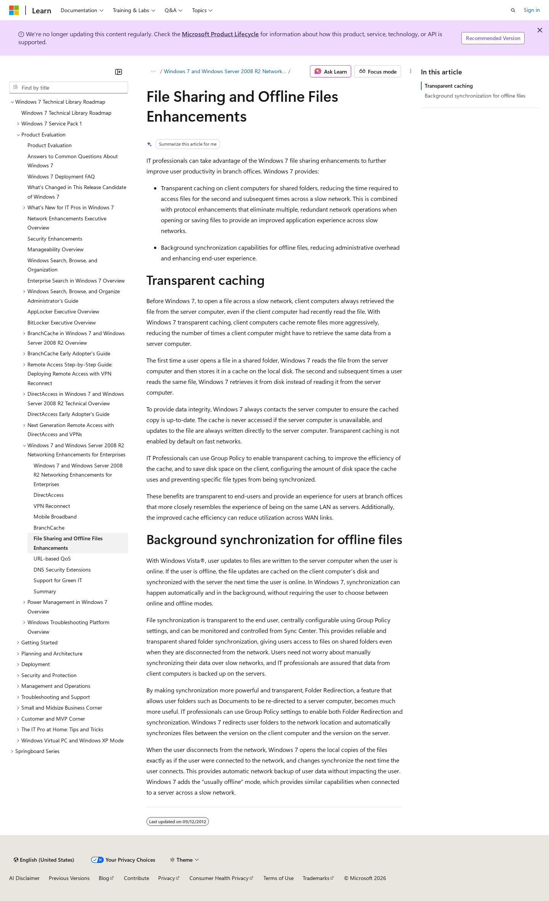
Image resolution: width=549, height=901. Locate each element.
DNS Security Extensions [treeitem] (62, 569)
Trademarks (316, 878)
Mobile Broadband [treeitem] (55, 516)
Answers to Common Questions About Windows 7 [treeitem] (72, 161)
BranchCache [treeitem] (49, 527)
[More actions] (410, 71)
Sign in (532, 9)
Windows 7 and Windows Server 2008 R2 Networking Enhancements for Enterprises (225, 71)
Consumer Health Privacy (219, 878)
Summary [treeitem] (45, 591)
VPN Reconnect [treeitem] (52, 505)
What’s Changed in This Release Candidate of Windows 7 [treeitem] (76, 191)
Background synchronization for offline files (475, 95)
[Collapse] (118, 72)
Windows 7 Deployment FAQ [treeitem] (61, 176)
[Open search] (513, 10)
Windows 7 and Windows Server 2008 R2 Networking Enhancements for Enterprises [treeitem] (78, 475)
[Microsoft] (14, 10)
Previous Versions (69, 878)
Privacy (166, 878)
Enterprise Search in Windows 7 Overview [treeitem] (76, 280)
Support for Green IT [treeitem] (58, 580)
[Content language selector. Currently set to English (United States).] (44, 860)
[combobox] (68, 88)
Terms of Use (278, 878)
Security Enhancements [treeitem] (54, 238)
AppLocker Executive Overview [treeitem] (63, 311)
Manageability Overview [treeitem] (55, 249)
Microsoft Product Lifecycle (220, 34)
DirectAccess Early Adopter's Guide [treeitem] (68, 414)
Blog (104, 878)
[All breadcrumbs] (153, 71)
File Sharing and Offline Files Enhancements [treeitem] (68, 543)
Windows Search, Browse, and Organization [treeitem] (62, 265)
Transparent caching (449, 85)
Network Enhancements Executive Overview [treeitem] (66, 223)
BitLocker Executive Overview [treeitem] (61, 322)
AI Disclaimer (24, 878)
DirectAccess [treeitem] (49, 494)
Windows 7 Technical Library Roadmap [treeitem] (66, 112)
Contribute (136, 878)
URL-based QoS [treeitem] (52, 558)
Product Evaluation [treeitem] (49, 145)
